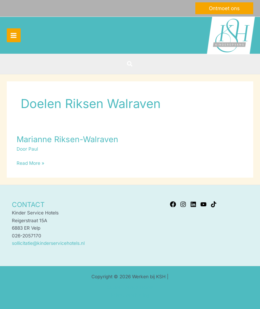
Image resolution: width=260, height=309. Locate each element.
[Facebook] (173, 204)
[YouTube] (203, 204)
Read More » (30, 162)
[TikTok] (214, 204)
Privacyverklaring (130, 295)
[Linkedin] (193, 204)
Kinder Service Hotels (130, 287)
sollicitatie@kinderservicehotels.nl (48, 243)
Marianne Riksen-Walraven (67, 139)
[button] (224, 8)
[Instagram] (183, 204)
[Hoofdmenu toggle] (14, 35)
